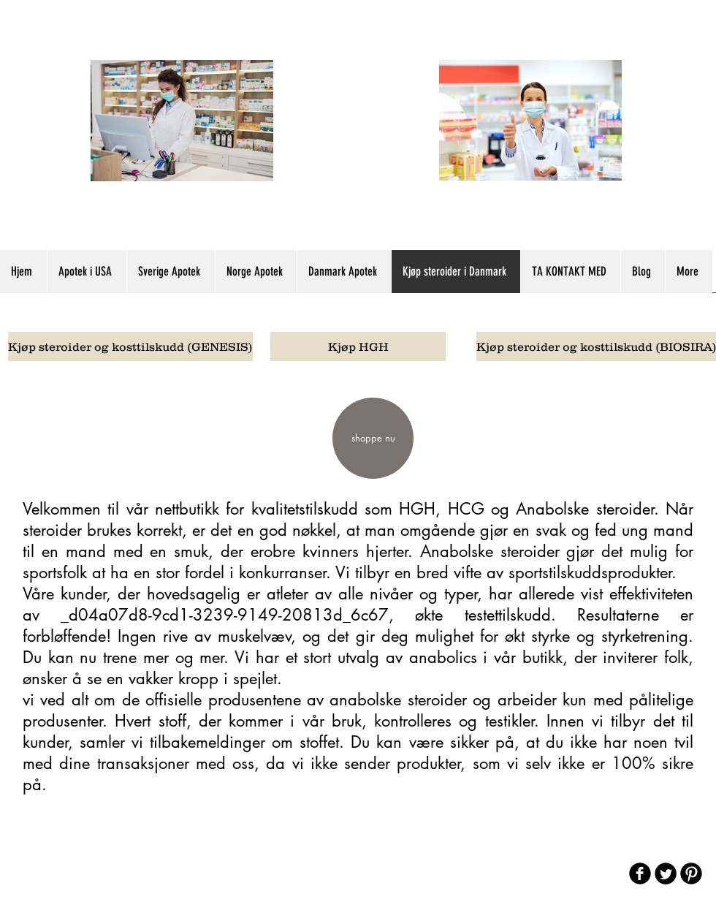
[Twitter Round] (666, 873)
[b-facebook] (640, 873)
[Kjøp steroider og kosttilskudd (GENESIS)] (130, 346)
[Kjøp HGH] (358, 346)
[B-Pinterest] (691, 873)
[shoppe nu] (373, 438)
